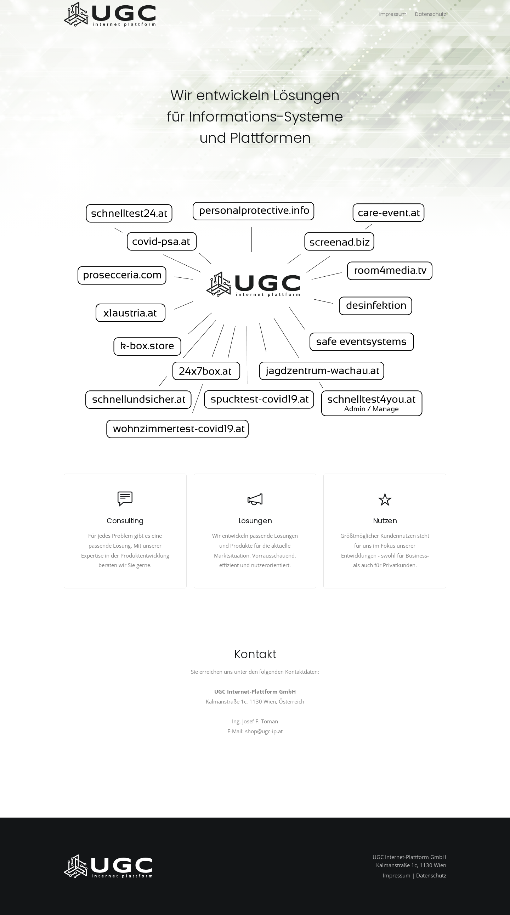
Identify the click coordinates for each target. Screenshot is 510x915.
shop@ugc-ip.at (264, 731)
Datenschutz (430, 14)
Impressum (393, 14)
